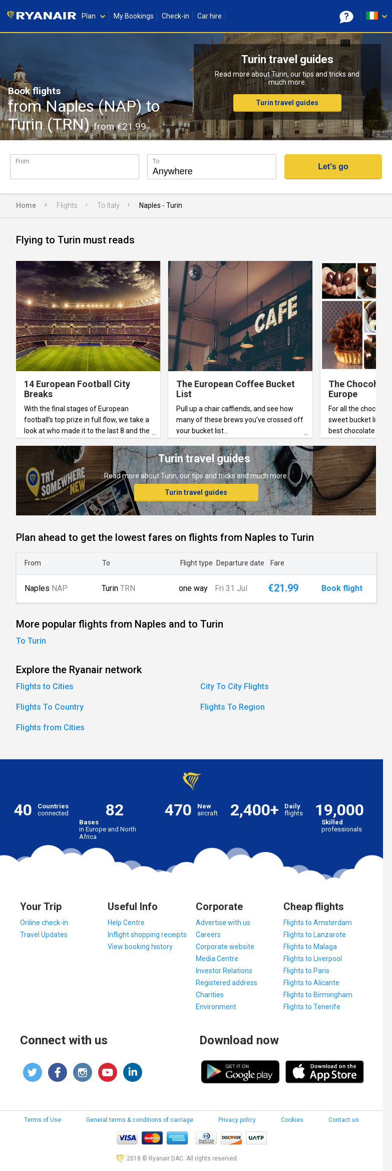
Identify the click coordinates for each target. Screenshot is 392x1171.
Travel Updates (44, 935)
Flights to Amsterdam (317, 923)
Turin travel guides (287, 103)
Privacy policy (237, 1119)
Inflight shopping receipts (147, 935)
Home (26, 205)
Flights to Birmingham (317, 995)
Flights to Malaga (310, 947)
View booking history (140, 947)
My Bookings (134, 16)
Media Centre (217, 959)
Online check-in (44, 923)
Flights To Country (50, 707)
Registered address (226, 983)
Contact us (343, 1119)
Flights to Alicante (311, 983)
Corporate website (225, 947)
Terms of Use (42, 1119)
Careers (208, 935)
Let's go (333, 166)
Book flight (341, 588)
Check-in (175, 16)
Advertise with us (223, 923)
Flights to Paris (306, 971)
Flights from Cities (50, 727)
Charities (210, 995)
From (23, 161)
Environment (216, 1007)
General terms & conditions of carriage (139, 1119)
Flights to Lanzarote (314, 935)
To (156, 161)
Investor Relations (224, 971)
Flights (67, 205)
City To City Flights (234, 686)
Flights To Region (232, 707)
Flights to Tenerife (311, 1007)
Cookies (292, 1119)
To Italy (108, 205)
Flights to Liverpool (312, 959)
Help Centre (126, 923)
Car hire (209, 16)
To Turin (31, 641)
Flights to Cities (45, 686)
